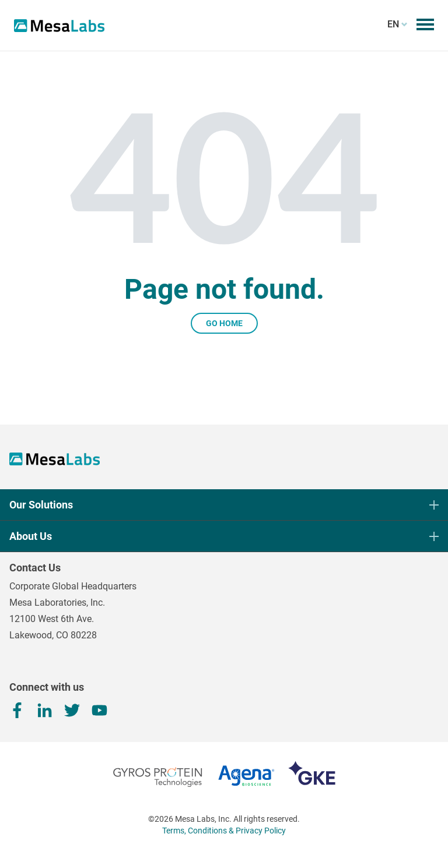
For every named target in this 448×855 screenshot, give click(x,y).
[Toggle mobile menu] (425, 24)
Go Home (224, 323)
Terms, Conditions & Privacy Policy (224, 830)
